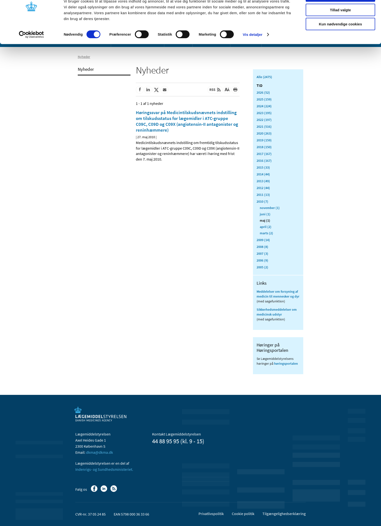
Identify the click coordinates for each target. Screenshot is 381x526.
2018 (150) (264, 147)
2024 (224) (264, 106)
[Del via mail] (164, 90)
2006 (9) (262, 260)
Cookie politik (243, 513)
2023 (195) (264, 113)
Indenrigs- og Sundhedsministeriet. (104, 469)
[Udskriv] (235, 90)
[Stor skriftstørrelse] (227, 90)
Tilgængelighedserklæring (284, 513)
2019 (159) (264, 140)
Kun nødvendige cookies (340, 40)
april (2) (265, 227)
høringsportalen (286, 363)
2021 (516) (264, 126)
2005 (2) (262, 267)
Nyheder (86, 69)
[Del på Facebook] (140, 90)
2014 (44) (263, 174)
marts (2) (266, 233)
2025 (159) (264, 99)
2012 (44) (263, 188)
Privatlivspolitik (211, 513)
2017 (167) (264, 154)
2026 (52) (263, 92)
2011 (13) (263, 194)
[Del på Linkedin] (148, 90)
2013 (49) (263, 181)
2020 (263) (264, 133)
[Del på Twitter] (156, 90)
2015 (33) (263, 167)
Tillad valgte (340, 26)
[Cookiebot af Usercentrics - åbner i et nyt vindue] (31, 51)
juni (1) (265, 214)
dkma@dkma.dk (99, 452)
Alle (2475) (264, 77)
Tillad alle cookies (340, 12)
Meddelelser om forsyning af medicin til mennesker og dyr (278, 294)
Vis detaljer (252, 51)
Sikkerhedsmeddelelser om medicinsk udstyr (277, 312)
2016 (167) (264, 160)
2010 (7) (262, 201)
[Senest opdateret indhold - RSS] (215, 90)
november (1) (270, 208)
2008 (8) (262, 247)
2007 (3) (262, 253)
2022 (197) (264, 120)
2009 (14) (263, 240)
